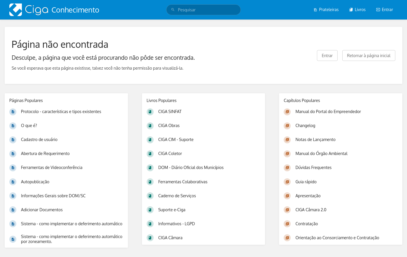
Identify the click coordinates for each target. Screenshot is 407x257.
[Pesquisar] (173, 9)
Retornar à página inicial (368, 55)
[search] (203, 9)
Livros (357, 9)
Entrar (384, 9)
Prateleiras (326, 9)
